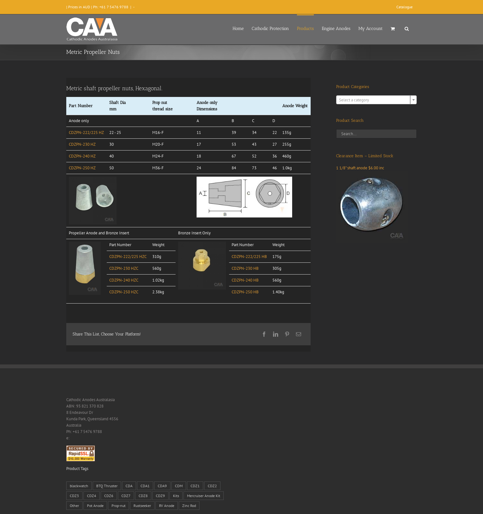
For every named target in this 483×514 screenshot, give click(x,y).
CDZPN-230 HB (245, 268)
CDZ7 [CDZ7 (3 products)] (126, 495)
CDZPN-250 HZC (123, 292)
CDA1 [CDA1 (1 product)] (145, 485)
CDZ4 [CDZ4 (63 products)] (91, 495)
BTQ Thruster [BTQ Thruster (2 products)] (107, 485)
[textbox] (376, 100)
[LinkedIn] (275, 334)
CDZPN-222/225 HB (249, 256)
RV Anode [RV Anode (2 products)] (166, 505)
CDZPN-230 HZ (82, 144)
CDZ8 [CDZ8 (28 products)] (143, 495)
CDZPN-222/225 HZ (86, 132)
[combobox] (376, 99)
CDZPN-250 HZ (82, 168)
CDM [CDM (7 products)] (179, 485)
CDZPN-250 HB (245, 292)
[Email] (298, 334)
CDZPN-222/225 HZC (128, 256)
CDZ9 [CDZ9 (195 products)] (160, 495)
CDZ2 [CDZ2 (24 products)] (212, 485)
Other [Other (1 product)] (74, 505)
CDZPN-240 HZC (123, 280)
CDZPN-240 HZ (82, 156)
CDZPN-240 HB (245, 280)
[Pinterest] (287, 334)
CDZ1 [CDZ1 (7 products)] (195, 485)
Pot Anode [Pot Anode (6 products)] (95, 505)
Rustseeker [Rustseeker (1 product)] (142, 505)
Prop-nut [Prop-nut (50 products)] (119, 505)
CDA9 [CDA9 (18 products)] (162, 485)
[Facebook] (264, 334)
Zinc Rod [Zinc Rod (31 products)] (189, 505)
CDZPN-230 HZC (123, 268)
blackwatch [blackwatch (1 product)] (79, 485)
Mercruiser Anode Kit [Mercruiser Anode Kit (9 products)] (203, 495)
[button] (407, 28)
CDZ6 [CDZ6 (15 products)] (108, 495)
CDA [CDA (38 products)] (129, 485)
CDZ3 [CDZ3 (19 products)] (74, 495)
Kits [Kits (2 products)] (176, 495)
